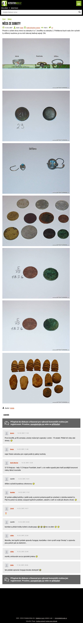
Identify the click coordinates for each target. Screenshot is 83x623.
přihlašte (56, 424)
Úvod (3, 19)
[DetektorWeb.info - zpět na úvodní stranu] (19, 3)
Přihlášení (4, 8)
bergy (12, 449)
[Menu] (78, 3)
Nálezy (9, 19)
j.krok (12, 508)
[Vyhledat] (79, 12)
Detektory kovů (40, 618)
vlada (21, 28)
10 (52, 28)
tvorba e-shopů (40, 621)
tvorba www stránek (51, 621)
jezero (12, 433)
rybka (12, 535)
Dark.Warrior (14, 463)
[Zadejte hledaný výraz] (41, 12)
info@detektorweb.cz (61, 618)
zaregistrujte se (37, 424)
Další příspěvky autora (33, 28)
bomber (12, 492)
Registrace (14, 8)
